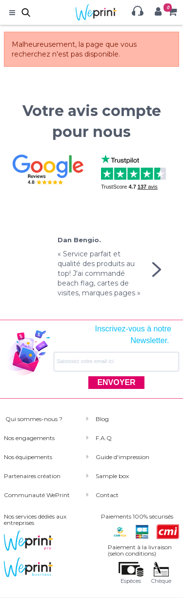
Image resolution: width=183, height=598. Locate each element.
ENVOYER (116, 382)
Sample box (112, 476)
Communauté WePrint (37, 495)
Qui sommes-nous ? (33, 419)
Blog (102, 419)
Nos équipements (28, 457)
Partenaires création (32, 476)
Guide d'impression (122, 457)
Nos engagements (29, 438)
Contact (107, 495)
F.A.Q (104, 438)
